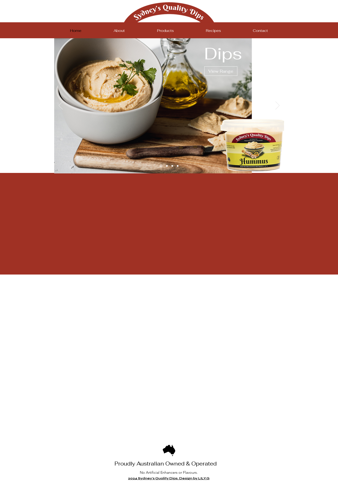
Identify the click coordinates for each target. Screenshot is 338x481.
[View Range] (220, 71)
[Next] (277, 105)
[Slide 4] (177, 166)
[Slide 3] (172, 166)
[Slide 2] (167, 166)
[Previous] (61, 105)
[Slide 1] (161, 166)
